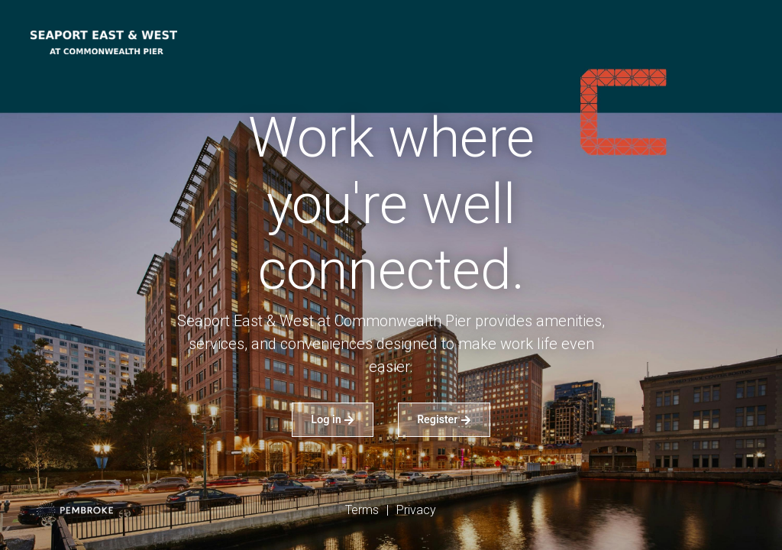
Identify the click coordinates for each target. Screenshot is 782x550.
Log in (332, 419)
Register (444, 419)
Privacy (416, 510)
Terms (362, 510)
